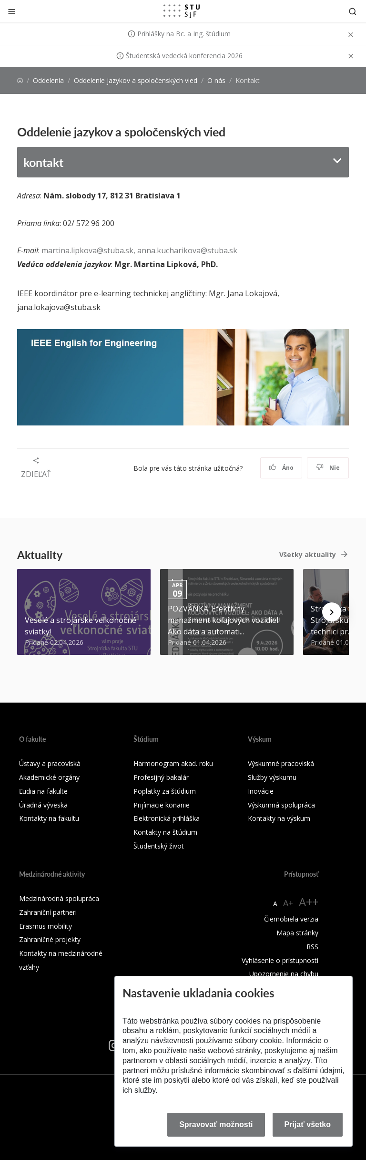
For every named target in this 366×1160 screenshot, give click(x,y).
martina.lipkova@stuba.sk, (88, 250)
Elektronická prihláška (166, 818)
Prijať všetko (308, 1124)
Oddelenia (48, 80)
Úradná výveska (43, 804)
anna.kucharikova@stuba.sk (187, 250)
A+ (288, 903)
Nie (328, 468)
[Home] (20, 80)
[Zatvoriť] (11, 11)
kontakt (43, 162)
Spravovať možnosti (216, 1124)
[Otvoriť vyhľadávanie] (352, 11)
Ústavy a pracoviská (50, 763)
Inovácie (261, 791)
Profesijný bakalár (161, 777)
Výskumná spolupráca (281, 804)
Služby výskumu (272, 777)
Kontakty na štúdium (165, 832)
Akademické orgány (49, 777)
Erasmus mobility (45, 926)
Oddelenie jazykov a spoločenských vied (135, 80)
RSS (312, 946)
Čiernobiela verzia (291, 918)
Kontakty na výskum (279, 818)
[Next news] (331, 611)
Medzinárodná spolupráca (59, 898)
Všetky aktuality (307, 554)
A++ (308, 902)
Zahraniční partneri (48, 912)
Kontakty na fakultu (49, 818)
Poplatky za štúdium (164, 791)
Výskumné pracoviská (281, 763)
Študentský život (158, 845)
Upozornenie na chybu (283, 973)
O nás (216, 80)
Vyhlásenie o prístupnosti (280, 960)
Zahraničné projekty (50, 939)
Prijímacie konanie (161, 804)
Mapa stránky (297, 932)
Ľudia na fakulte (43, 791)
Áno (281, 468)
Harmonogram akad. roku (173, 763)
